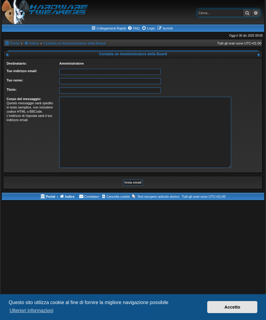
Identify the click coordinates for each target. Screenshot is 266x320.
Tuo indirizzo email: (22, 71)
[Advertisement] (133, 248)
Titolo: (11, 89)
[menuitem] (133, 28)
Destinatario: (17, 63)
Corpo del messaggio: (24, 99)
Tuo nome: (15, 80)
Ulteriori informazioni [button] (31, 310)
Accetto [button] (232, 307)
